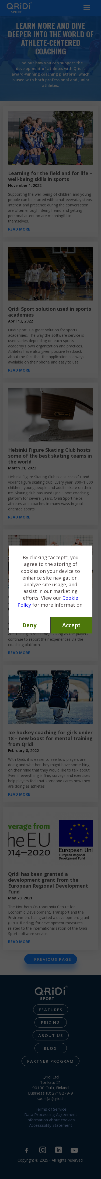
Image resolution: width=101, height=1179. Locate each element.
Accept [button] (71, 625)
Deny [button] (29, 625)
